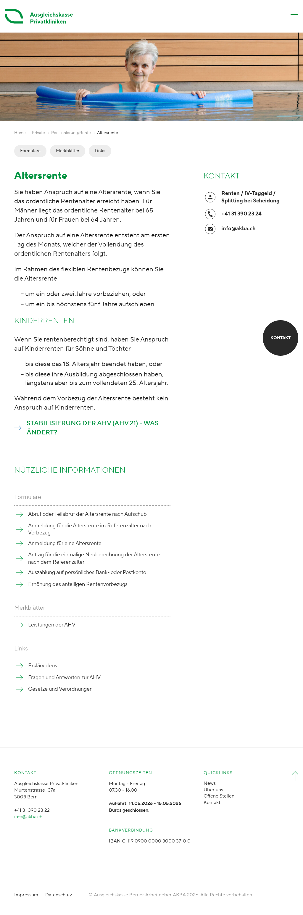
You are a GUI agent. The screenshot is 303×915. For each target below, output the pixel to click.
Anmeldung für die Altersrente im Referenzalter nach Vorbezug (89, 529)
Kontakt (212, 803)
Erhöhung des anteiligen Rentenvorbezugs (78, 584)
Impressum (26, 895)
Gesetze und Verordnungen (60, 689)
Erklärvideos (42, 665)
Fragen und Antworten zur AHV (64, 677)
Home (20, 133)
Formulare (30, 151)
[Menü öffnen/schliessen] (294, 16)
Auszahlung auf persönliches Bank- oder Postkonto (87, 572)
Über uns (213, 790)
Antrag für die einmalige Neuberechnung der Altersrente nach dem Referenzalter (94, 558)
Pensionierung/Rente (71, 133)
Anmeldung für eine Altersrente (64, 543)
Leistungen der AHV (51, 624)
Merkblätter (67, 151)
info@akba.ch (238, 228)
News (210, 783)
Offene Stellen (219, 796)
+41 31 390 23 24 (241, 213)
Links (100, 151)
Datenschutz (58, 895)
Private (38, 133)
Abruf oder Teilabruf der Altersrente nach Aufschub (87, 514)
